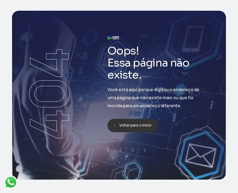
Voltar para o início (135, 125)
